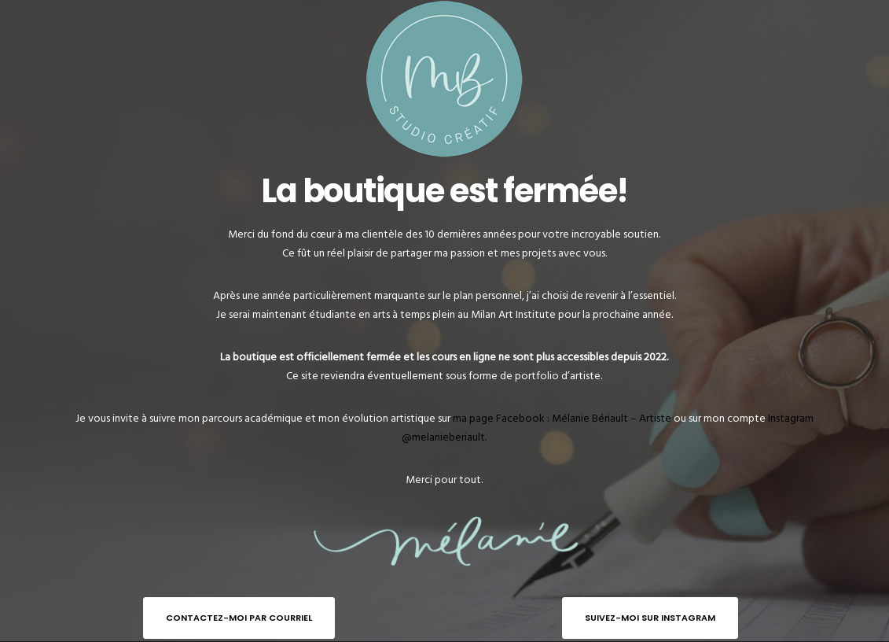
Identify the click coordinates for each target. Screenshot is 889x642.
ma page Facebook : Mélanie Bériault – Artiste (562, 418)
